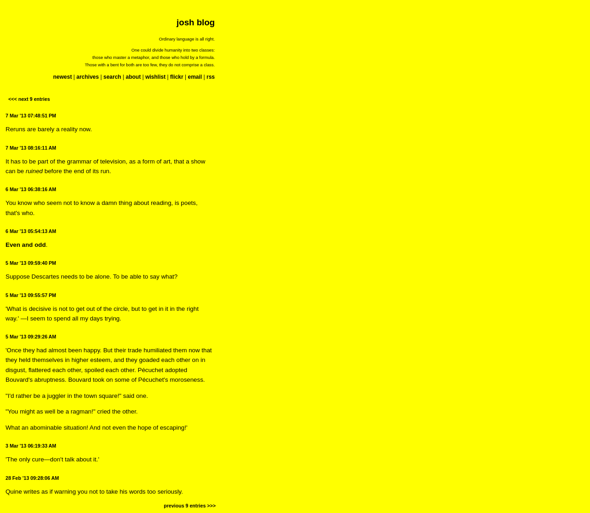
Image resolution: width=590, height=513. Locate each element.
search (112, 77)
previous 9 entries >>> (190, 505)
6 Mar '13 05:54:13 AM (31, 231)
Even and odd (26, 244)
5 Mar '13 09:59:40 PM (31, 263)
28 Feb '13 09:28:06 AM (32, 478)
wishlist (155, 77)
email (195, 77)
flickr (176, 77)
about (133, 77)
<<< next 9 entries (29, 99)
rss (210, 77)
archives (88, 77)
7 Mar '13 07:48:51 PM (31, 115)
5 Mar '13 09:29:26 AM (31, 336)
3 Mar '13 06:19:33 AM (31, 446)
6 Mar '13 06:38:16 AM (31, 189)
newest (62, 77)
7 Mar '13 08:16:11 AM (31, 148)
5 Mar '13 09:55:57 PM (31, 295)
